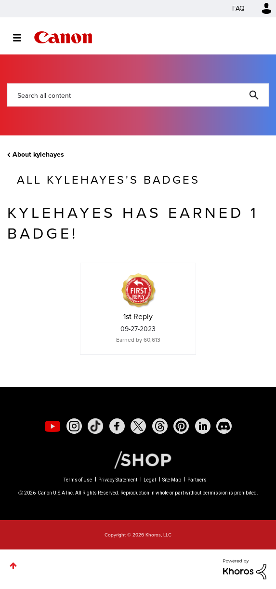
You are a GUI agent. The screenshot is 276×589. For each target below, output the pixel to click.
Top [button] (13, 565)
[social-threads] (160, 426)
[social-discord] (224, 426)
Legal (150, 479)
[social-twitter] (138, 426)
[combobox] (138, 95)
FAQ (238, 8)
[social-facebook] (117, 426)
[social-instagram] (74, 426)
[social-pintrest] (181, 426)
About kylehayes (38, 154)
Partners (197, 479)
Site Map (171, 479)
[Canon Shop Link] (137, 459)
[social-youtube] (52, 426)
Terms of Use (78, 479)
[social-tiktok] (95, 426)
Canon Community (63, 37)
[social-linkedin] (202, 426)
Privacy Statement (117, 479)
